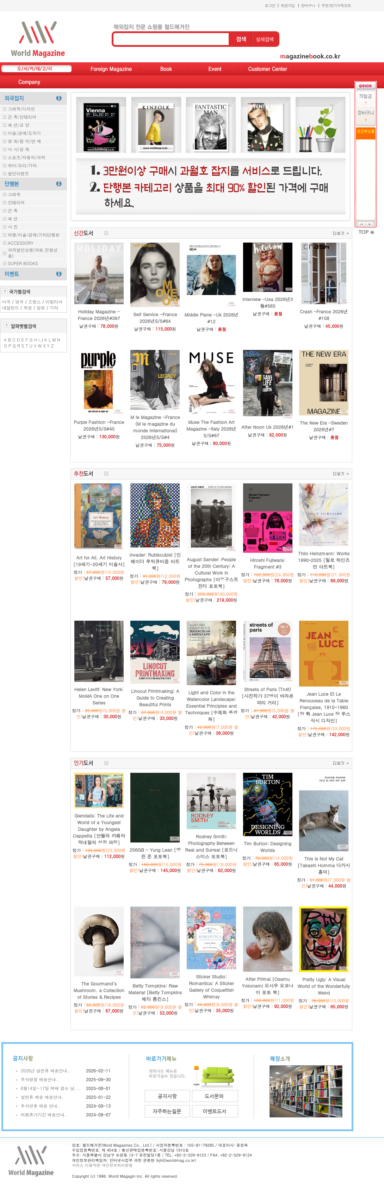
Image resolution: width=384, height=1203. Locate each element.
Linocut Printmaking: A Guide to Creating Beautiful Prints (155, 698)
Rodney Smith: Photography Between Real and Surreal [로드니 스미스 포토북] (211, 846)
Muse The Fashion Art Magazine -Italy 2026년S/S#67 (211, 429)
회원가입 (287, 5)
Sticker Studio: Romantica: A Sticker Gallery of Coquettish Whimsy (211, 986)
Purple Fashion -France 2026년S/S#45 (99, 425)
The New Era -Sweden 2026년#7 (324, 426)
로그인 (270, 5)
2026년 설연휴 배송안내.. (45, 1070)
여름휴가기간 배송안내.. (44, 1114)
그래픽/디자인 (21, 109)
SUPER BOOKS (23, 263)
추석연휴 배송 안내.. (41, 1106)
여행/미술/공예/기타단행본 (34, 235)
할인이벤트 (18, 173)
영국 (19, 302)
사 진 (13, 227)
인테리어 (16, 202)
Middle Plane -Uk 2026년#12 (211, 318)
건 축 (13, 210)
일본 (41, 308)
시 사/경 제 (18, 149)
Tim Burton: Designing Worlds (267, 846)
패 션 (13, 218)
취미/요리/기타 (22, 165)
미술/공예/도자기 (24, 133)
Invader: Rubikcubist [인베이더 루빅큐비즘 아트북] (155, 561)
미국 (6, 302)
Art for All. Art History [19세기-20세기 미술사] (99, 561)
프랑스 (34, 302)
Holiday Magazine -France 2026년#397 (99, 314)
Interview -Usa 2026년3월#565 (267, 302)
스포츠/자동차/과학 (26, 157)
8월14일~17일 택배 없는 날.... (51, 1088)
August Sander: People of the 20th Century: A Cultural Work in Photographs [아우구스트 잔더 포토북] (211, 572)
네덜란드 (10, 308)
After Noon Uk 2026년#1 (267, 427)
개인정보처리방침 (116, 1165)
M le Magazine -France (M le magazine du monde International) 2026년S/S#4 (155, 427)
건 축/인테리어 (22, 117)
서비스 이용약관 (86, 1165)
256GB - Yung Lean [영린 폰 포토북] (155, 853)
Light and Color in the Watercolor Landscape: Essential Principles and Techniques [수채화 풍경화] (211, 705)
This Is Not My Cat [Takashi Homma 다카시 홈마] (324, 865)
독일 (28, 308)
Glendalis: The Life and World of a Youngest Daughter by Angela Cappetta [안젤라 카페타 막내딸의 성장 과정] (99, 829)
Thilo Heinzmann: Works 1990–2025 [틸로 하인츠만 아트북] (324, 560)
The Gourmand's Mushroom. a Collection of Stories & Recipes (99, 990)
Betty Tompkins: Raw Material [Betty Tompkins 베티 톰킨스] (155, 992)
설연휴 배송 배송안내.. (43, 1097)
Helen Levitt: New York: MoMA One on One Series (99, 696)
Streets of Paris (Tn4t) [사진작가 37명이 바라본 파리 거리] (267, 696)
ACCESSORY (20, 243)
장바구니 (308, 5)
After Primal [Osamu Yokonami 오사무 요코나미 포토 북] (267, 986)
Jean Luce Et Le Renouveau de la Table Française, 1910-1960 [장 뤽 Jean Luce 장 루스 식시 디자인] (324, 707)
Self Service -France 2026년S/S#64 (155, 317)
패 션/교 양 (18, 125)
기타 (54, 308)
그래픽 (14, 194)
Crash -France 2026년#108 (324, 314)
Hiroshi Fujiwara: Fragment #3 (267, 563)
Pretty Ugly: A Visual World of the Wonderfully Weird (324, 986)
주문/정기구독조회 (336, 5)
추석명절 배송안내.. (40, 1079)
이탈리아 (53, 302)
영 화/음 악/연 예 (24, 141)
